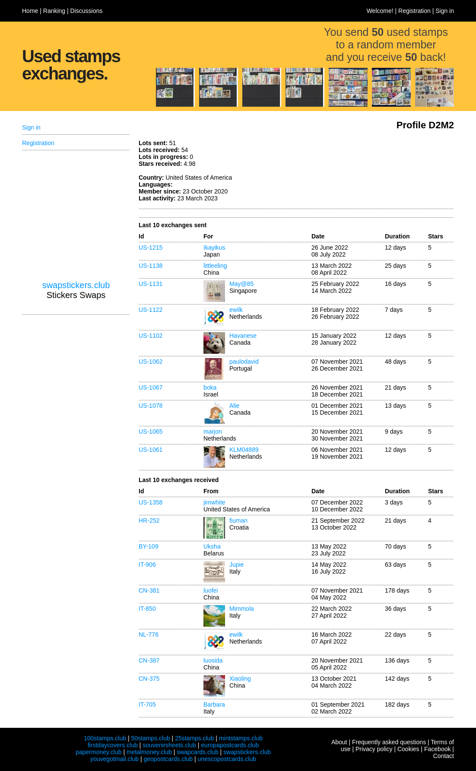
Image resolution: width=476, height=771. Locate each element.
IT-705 (147, 704)
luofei (210, 590)
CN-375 (149, 678)
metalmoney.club (149, 752)
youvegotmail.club (114, 758)
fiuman (238, 520)
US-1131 (150, 283)
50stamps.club (150, 738)
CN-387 (149, 660)
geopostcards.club (168, 758)
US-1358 (150, 502)
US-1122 (150, 309)
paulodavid (244, 361)
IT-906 (147, 564)
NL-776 (149, 634)
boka (209, 387)
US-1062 (150, 361)
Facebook (437, 749)
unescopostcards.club (227, 758)
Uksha (212, 546)
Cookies (408, 749)
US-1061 (150, 449)
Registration (414, 10)
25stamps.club (194, 738)
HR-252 (149, 520)
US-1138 (150, 265)
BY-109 (148, 546)
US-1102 (150, 335)
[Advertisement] (389, 172)
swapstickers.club (76, 285)
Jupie (236, 564)
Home (30, 10)
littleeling (215, 265)
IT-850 (147, 608)
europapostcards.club (230, 745)
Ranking (54, 10)
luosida (212, 660)
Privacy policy (374, 749)
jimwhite (214, 502)
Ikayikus (214, 247)
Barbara (214, 704)
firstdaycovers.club (113, 745)
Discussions (86, 10)
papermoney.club (98, 752)
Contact (443, 755)
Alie (234, 405)
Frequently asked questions (389, 742)
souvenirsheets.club (169, 745)
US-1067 (150, 387)
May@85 (241, 283)
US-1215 (150, 247)
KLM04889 (244, 449)
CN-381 (149, 590)
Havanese (243, 335)
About (339, 742)
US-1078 (150, 405)
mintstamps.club (241, 738)
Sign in (444, 10)
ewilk (236, 309)
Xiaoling (240, 678)
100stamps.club (105, 738)
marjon (212, 431)
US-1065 (150, 431)
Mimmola (241, 608)
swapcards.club (198, 752)
